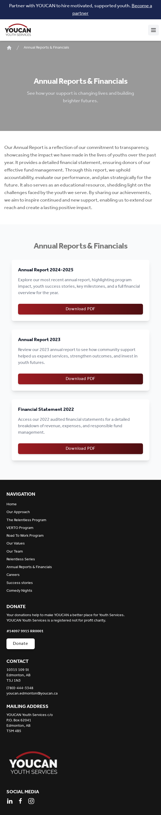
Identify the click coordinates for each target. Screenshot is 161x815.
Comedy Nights (19, 590)
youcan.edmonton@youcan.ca (32, 693)
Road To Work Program (25, 535)
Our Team (14, 551)
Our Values (15, 543)
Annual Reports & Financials (46, 47)
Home (11, 504)
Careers (13, 575)
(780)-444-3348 (19, 688)
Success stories (19, 583)
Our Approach (18, 512)
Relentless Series (20, 559)
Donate (20, 643)
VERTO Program (19, 528)
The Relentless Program (26, 520)
